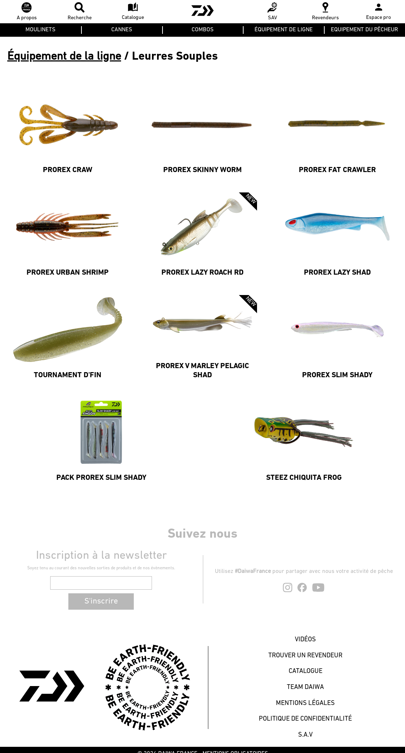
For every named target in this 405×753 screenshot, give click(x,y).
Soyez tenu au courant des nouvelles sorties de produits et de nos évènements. (101, 568)
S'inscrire (101, 601)
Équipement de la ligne (64, 57)
